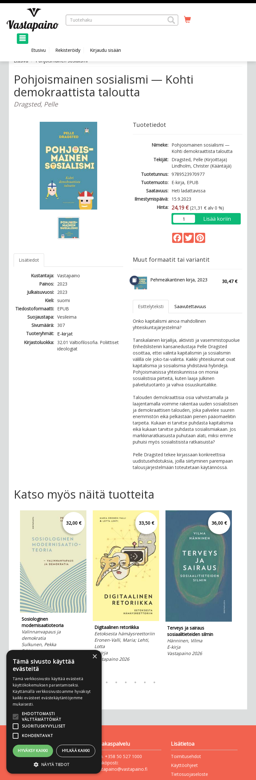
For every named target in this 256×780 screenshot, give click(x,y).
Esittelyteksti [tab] (151, 306)
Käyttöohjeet (184, 765)
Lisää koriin (217, 218)
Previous (12, 592)
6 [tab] (145, 682)
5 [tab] (135, 682)
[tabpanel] (53, 586)
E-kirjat (65, 333)
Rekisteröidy (67, 50)
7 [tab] (154, 682)
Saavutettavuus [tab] (190, 306)
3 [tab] (116, 682)
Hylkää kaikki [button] (76, 750)
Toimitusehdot (186, 756)
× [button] (94, 656)
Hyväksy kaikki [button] (33, 750)
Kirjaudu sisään (105, 50)
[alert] (54, 712)
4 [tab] (126, 682)
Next (239, 592)
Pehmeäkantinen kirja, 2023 (178, 280)
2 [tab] (107, 682)
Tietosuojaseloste (189, 774)
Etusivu (38, 50)
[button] (171, 20)
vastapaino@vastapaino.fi (121, 769)
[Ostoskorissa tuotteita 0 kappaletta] (187, 19)
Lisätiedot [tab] (29, 260)
